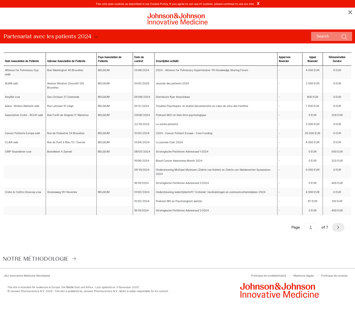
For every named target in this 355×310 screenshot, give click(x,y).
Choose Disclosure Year (95, 37)
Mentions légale (303, 276)
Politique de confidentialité (268, 276)
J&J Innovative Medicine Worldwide (27, 276)
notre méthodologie (36, 258)
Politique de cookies (334, 276)
